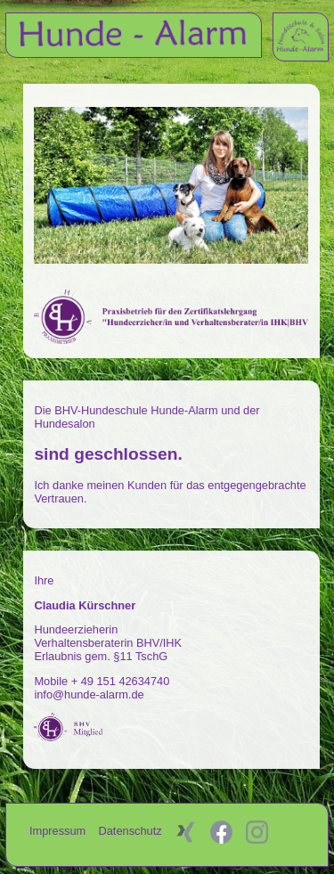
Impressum (59, 830)
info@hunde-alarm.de (88, 694)
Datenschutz (132, 830)
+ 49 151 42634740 (120, 681)
